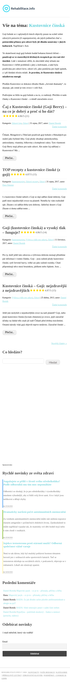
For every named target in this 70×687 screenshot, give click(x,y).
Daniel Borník (55, 123)
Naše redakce (47, 672)
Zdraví (25, 123)
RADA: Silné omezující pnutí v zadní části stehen (38, 608)
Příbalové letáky (12, 675)
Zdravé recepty (32, 181)
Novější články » (59, 343)
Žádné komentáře (59, 127)
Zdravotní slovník (33, 675)
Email (4, 642)
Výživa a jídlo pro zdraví (36, 240)
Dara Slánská (8, 185)
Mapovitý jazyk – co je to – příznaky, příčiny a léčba (39, 591)
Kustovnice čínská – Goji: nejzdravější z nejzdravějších (34, 288)
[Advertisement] (25, 416)
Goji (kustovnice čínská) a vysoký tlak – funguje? (34, 230)
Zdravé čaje (17, 123)
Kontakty (33, 672)
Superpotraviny (18, 181)
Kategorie (61, 672)
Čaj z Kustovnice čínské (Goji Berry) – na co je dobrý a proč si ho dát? (34, 111)
